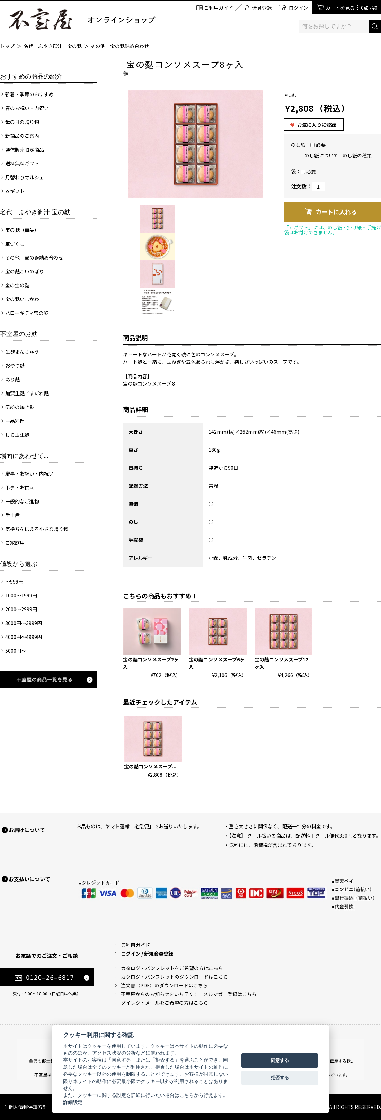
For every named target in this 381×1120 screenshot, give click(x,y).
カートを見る (352, 7)
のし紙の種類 (357, 155)
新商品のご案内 (22, 135)
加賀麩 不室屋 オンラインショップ (85, 19)
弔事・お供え (19, 487)
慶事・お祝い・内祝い (29, 473)
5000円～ (15, 650)
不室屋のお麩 (18, 334)
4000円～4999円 (23, 636)
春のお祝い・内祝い (27, 108)
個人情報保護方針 (28, 1106)
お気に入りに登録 (316, 124)
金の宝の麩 (17, 285)
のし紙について (321, 155)
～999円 (14, 581)
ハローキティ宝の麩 (26, 312)
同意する (280, 1060)
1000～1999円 (21, 595)
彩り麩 (12, 379)
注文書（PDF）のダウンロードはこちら (164, 985)
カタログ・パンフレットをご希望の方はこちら (172, 968)
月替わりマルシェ (24, 177)
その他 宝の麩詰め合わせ (120, 46)
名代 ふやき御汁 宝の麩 (53, 46)
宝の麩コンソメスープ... (150, 766)
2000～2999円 (21, 609)
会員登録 (262, 7)
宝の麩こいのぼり (24, 271)
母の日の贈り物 (22, 121)
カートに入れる (336, 211)
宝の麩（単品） (22, 229)
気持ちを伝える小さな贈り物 (36, 528)
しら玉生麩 (17, 434)
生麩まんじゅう (22, 351)
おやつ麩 (15, 365)
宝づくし (15, 243)
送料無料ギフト (22, 163)
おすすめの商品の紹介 (31, 76)
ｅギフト (15, 191)
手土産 (12, 515)
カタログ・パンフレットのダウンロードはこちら (174, 976)
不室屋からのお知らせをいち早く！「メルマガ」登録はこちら (189, 994)
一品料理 (15, 420)
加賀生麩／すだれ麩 (27, 393)
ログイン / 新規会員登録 (147, 953)
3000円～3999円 (23, 623)
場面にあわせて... (24, 455)
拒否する (280, 1077)
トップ (7, 46)
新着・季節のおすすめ (29, 94)
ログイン (298, 7)
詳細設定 (72, 1102)
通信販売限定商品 (24, 149)
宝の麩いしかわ (22, 299)
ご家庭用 (15, 542)
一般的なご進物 (22, 501)
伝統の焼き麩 (19, 407)
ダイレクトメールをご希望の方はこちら (164, 1002)
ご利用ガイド (218, 7)
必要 (321, 144)
